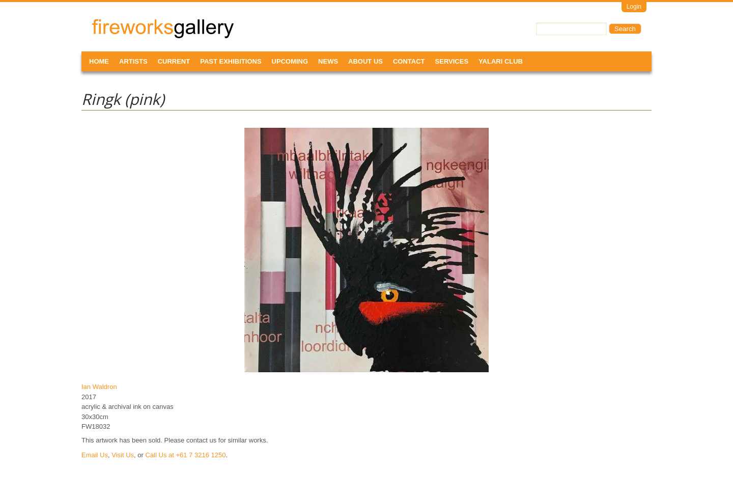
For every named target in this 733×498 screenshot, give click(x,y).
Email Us (94, 455)
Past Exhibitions (230, 61)
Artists (133, 61)
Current (174, 61)
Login (634, 6)
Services (452, 61)
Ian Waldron (99, 387)
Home (99, 61)
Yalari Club (500, 61)
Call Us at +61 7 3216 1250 (185, 455)
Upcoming (290, 61)
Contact (409, 61)
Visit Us (122, 455)
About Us (365, 61)
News (328, 61)
